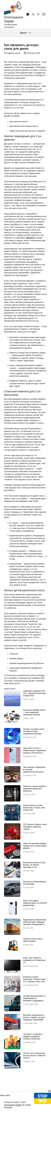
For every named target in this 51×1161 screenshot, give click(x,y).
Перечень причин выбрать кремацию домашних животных (34, 812)
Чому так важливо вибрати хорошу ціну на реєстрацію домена (35, 870)
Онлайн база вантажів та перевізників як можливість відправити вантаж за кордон (34, 1023)
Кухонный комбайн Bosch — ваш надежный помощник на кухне (34, 736)
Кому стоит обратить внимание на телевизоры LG (34, 984)
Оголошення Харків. (13, 1129)
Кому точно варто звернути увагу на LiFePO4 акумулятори (35, 927)
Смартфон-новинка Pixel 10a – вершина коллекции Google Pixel (34, 717)
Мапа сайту (5, 1120)
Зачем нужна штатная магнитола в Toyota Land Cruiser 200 (34, 831)
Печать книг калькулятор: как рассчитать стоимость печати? (34, 1079)
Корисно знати (13, 77)
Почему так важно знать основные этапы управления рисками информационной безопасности (33, 758)
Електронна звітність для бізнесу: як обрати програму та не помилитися (34, 890)
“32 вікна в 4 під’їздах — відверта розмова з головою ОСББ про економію (33, 1061)
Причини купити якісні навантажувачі (32, 964)
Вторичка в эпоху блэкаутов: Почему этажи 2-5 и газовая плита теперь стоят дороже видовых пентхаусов (35, 1005)
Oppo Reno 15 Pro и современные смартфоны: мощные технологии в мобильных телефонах (35, 775)
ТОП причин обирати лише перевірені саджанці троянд (35, 851)
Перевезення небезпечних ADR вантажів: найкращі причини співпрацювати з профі (34, 947)
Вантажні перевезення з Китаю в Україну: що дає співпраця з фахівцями (34, 1041)
